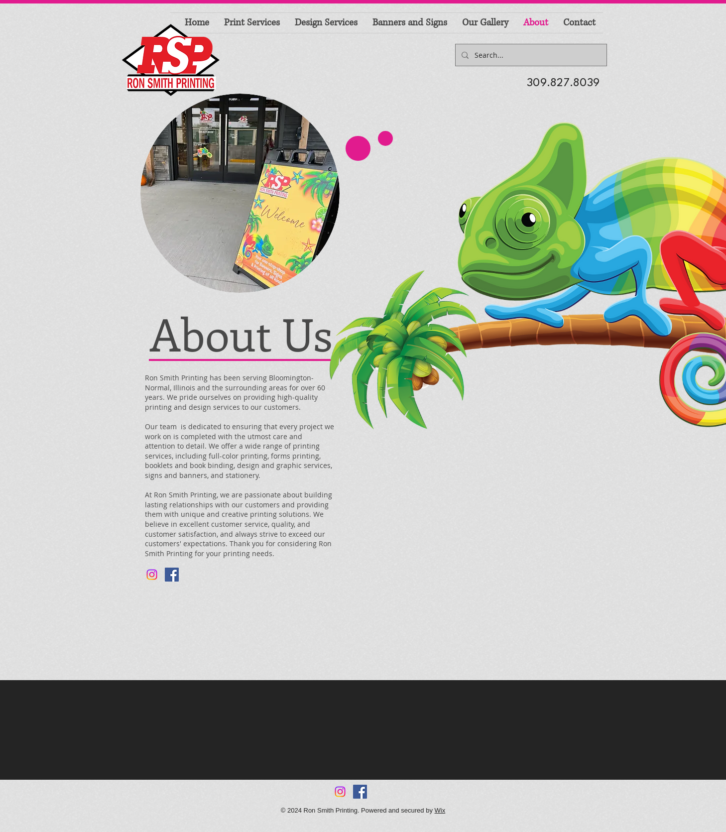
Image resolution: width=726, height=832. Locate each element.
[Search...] (530, 55)
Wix (440, 810)
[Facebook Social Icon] (172, 575)
